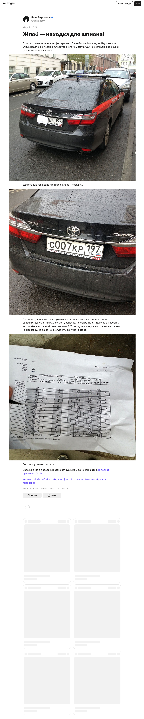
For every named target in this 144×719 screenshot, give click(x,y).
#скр (49, 479)
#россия (101, 479)
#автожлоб (29, 479)
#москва (90, 479)
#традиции (77, 479)
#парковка (29, 482)
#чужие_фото (61, 479)
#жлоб (41, 479)
